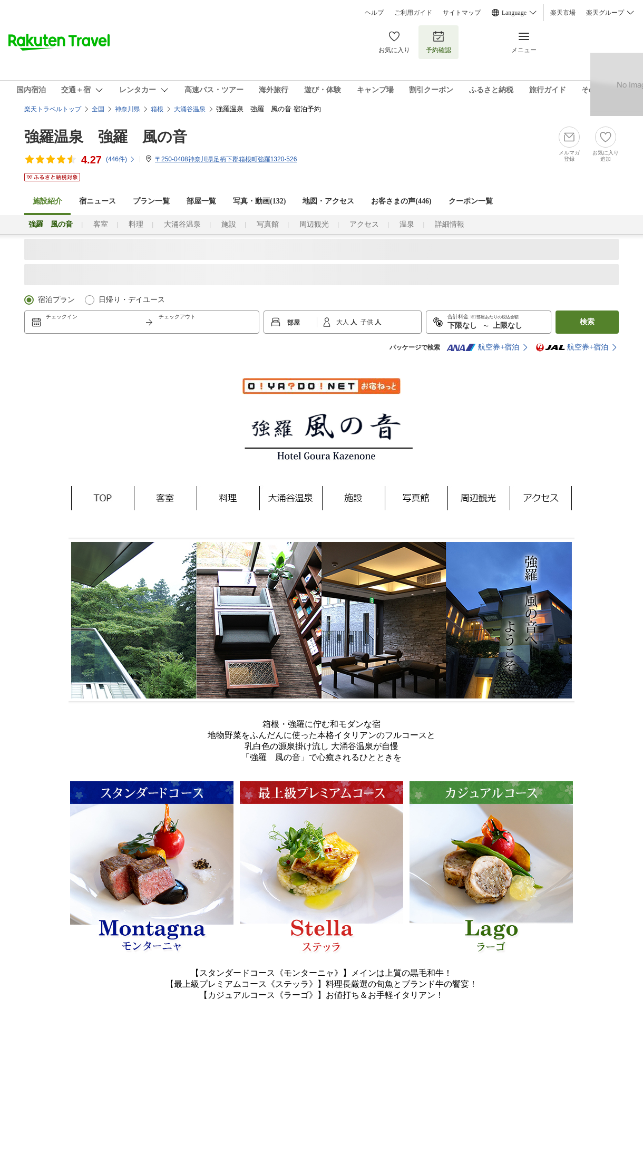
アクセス (364, 224)
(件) (120, 159)
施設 (228, 224)
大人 (343, 322)
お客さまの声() (401, 201)
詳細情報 (449, 224)
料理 (136, 224)
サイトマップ (462, 12)
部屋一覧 (201, 201)
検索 (587, 322)
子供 (368, 322)
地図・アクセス (328, 201)
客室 (100, 224)
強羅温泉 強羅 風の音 (105, 137)
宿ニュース (97, 201)
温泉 (407, 224)
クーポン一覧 (471, 201)
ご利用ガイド (413, 12)
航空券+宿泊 (482, 347)
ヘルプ (374, 12)
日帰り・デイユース (132, 300)
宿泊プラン (56, 300)
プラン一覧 (151, 201)
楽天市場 (563, 12)
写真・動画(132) (259, 201)
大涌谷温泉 (182, 224)
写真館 (268, 224)
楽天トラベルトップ (52, 109)
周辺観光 (314, 224)
